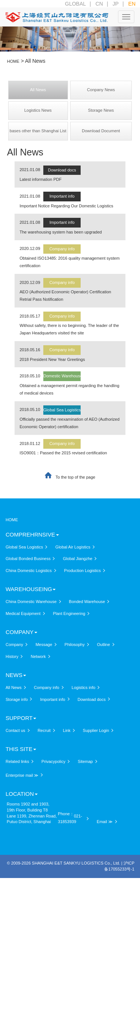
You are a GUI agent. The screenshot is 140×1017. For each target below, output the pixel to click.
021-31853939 (70, 819)
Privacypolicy (53, 761)
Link (67, 730)
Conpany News (101, 89)
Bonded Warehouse (87, 601)
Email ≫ (105, 821)
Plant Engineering (69, 613)
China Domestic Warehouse (31, 601)
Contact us (15, 730)
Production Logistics (82, 570)
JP (116, 4)
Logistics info (84, 687)
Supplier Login (96, 730)
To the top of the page (75, 477)
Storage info (17, 699)
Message (43, 644)
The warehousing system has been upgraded (61, 232)
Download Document (101, 131)
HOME (12, 519)
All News (14, 687)
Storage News (101, 110)
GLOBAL (75, 4)
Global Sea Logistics (62, 410)
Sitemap (85, 761)
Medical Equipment (23, 613)
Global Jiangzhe (78, 558)
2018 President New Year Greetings (52, 359)
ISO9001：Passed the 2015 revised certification (63, 453)
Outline (103, 644)
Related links (17, 761)
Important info (61, 196)
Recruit (44, 730)
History (12, 656)
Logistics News (38, 110)
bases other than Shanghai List (38, 131)
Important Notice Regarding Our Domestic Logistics (66, 206)
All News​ (38, 89)
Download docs (62, 170)
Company (14, 644)
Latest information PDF (41, 179)
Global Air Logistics (72, 547)
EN (132, 4)
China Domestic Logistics (29, 570)
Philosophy (75, 644)
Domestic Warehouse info (66, 376)
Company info (62, 249)
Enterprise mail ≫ (22, 775)
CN (99, 4)
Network (38, 656)
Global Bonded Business (28, 558)
